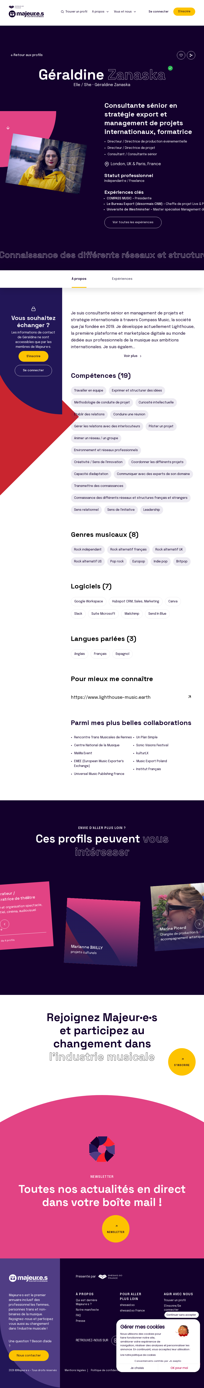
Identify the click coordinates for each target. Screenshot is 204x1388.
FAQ (78, 1315)
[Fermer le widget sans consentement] (182, 1315)
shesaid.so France (132, 1310)
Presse (80, 1321)
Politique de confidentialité (107, 1370)
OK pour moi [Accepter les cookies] (179, 1368)
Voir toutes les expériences (133, 222)
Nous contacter (29, 1355)
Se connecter (159, 11)
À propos (79, 279)
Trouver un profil (175, 1300)
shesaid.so (127, 1305)
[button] (4, 924)
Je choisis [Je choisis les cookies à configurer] (137, 1368)
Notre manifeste (87, 1310)
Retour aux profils (26, 55)
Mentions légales (75, 1370)
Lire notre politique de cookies (138, 1355)
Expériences (122, 279)
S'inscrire (184, 11)
